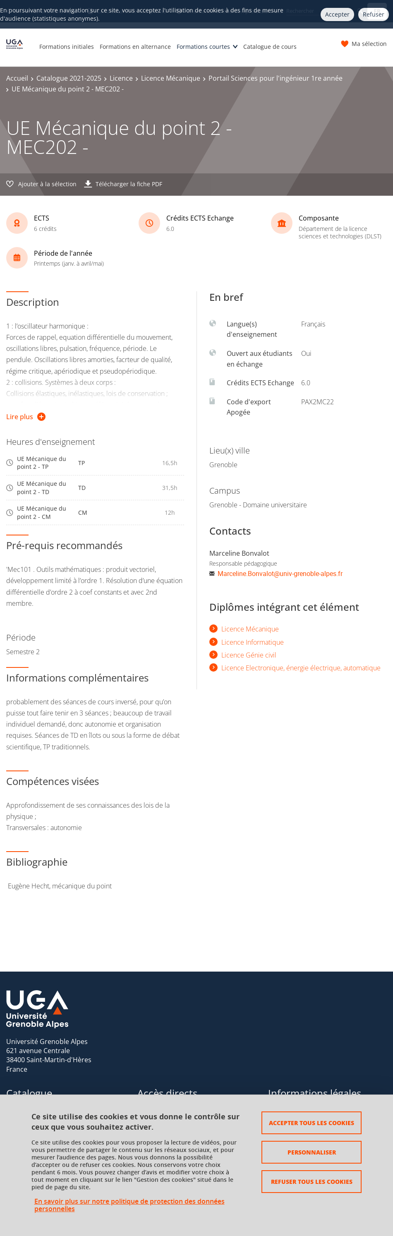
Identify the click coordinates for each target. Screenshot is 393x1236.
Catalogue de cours (270, 46)
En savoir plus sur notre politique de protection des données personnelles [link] (129, 1205)
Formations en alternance (135, 46)
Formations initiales (66, 46)
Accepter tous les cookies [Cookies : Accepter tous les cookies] (311, 1122)
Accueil (17, 78)
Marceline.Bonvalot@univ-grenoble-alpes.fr (280, 573)
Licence (121, 78)
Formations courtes (203, 46)
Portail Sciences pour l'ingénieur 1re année (275, 78)
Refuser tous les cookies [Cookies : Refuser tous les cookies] (311, 1181)
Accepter (337, 14)
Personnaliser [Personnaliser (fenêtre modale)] (312, 1152)
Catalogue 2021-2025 (68, 78)
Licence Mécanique (170, 78)
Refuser (373, 14)
